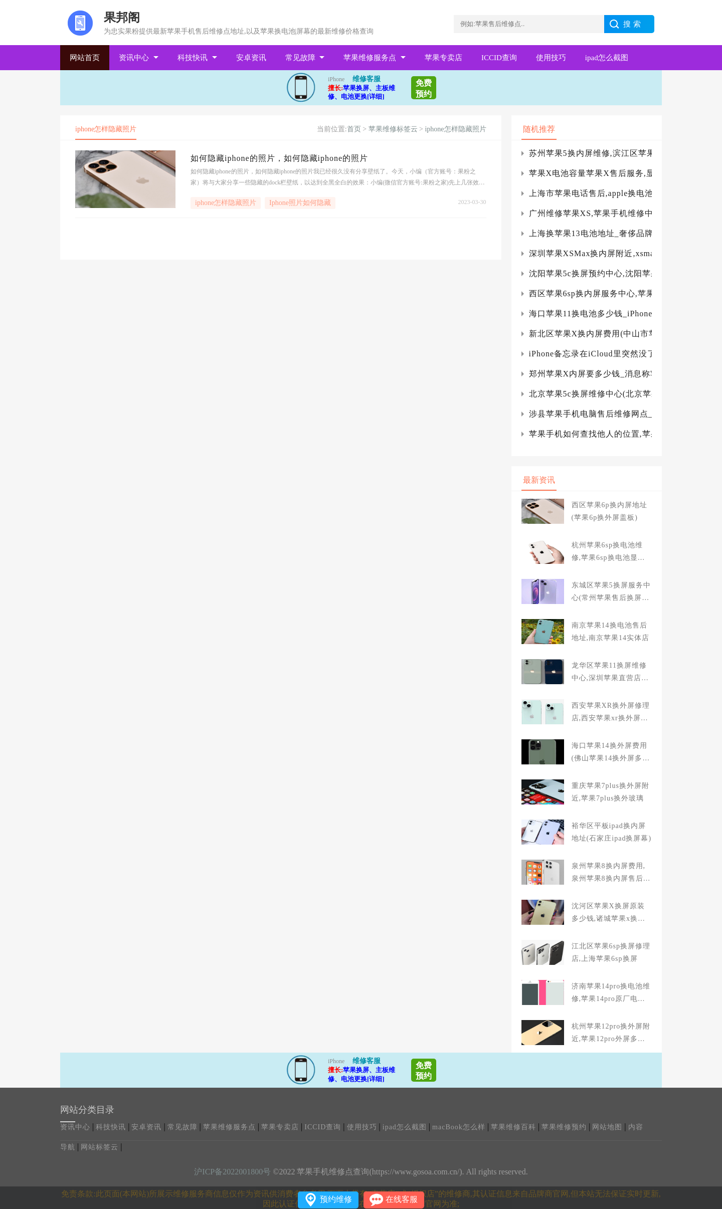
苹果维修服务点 (369, 58)
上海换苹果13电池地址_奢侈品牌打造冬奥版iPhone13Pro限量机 (590, 233)
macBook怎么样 (458, 1127)
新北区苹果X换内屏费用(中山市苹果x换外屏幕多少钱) (590, 333)
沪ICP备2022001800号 (232, 1171)
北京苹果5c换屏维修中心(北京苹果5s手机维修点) (590, 393)
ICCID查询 (499, 58)
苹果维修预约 (564, 1127)
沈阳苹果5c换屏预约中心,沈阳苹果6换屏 (590, 273)
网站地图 (607, 1127)
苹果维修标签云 (393, 129)
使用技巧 (551, 58)
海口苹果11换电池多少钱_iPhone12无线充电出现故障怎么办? (590, 313)
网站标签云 (99, 1147)
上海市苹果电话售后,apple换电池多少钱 (590, 193)
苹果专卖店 (443, 58)
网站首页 (85, 58)
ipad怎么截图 (606, 58)
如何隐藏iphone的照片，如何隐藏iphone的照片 (279, 158)
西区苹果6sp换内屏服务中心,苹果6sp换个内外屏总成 (590, 293)
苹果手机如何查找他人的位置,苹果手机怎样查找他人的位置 (590, 434)
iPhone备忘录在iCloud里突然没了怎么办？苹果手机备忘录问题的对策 (590, 353)
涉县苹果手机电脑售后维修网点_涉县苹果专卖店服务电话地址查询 (590, 414)
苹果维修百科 (513, 1127)
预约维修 (336, 1199)
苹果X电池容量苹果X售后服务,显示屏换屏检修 (590, 173)
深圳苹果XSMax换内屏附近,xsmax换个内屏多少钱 (590, 253)
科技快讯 (192, 58)
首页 (354, 129)
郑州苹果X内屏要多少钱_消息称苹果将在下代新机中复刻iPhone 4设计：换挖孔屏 (590, 373)
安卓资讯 (251, 58)
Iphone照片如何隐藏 (300, 203)
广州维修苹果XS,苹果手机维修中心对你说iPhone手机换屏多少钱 (590, 213)
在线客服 (402, 1199)
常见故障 (300, 58)
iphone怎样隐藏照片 (455, 129)
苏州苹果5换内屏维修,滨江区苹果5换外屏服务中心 (590, 153)
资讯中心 (134, 58)
